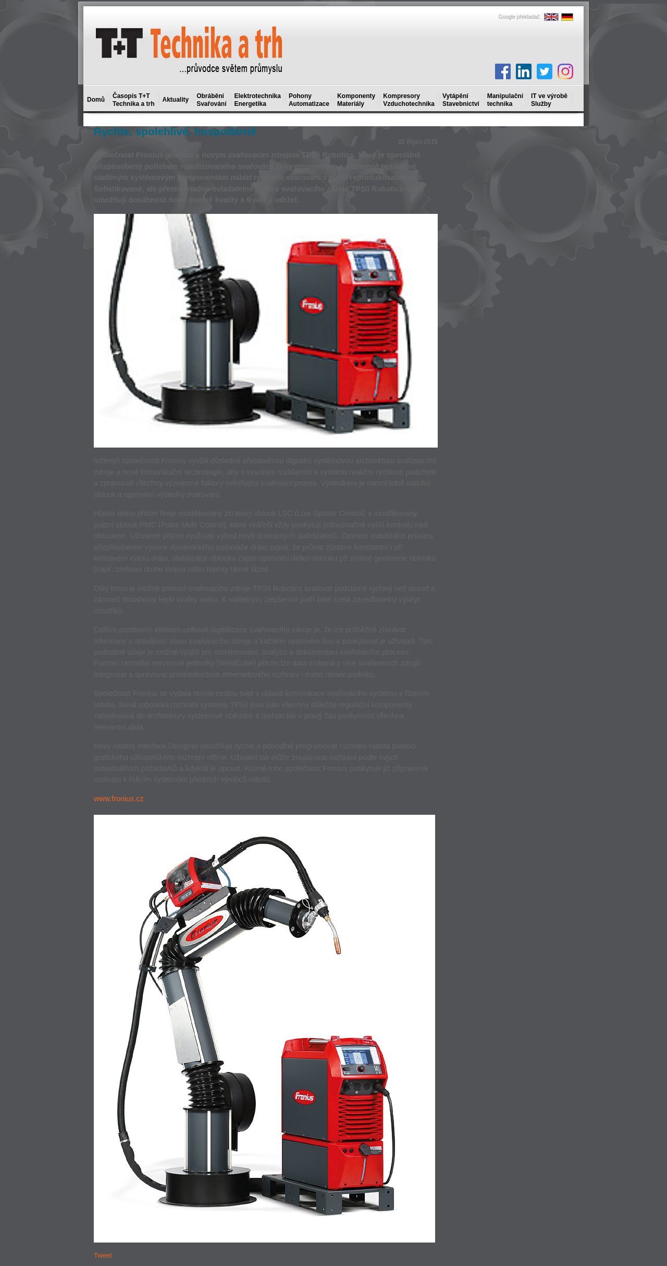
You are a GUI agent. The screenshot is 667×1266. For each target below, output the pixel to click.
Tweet (103, 1255)
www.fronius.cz (118, 798)
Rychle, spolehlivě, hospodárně (175, 131)
